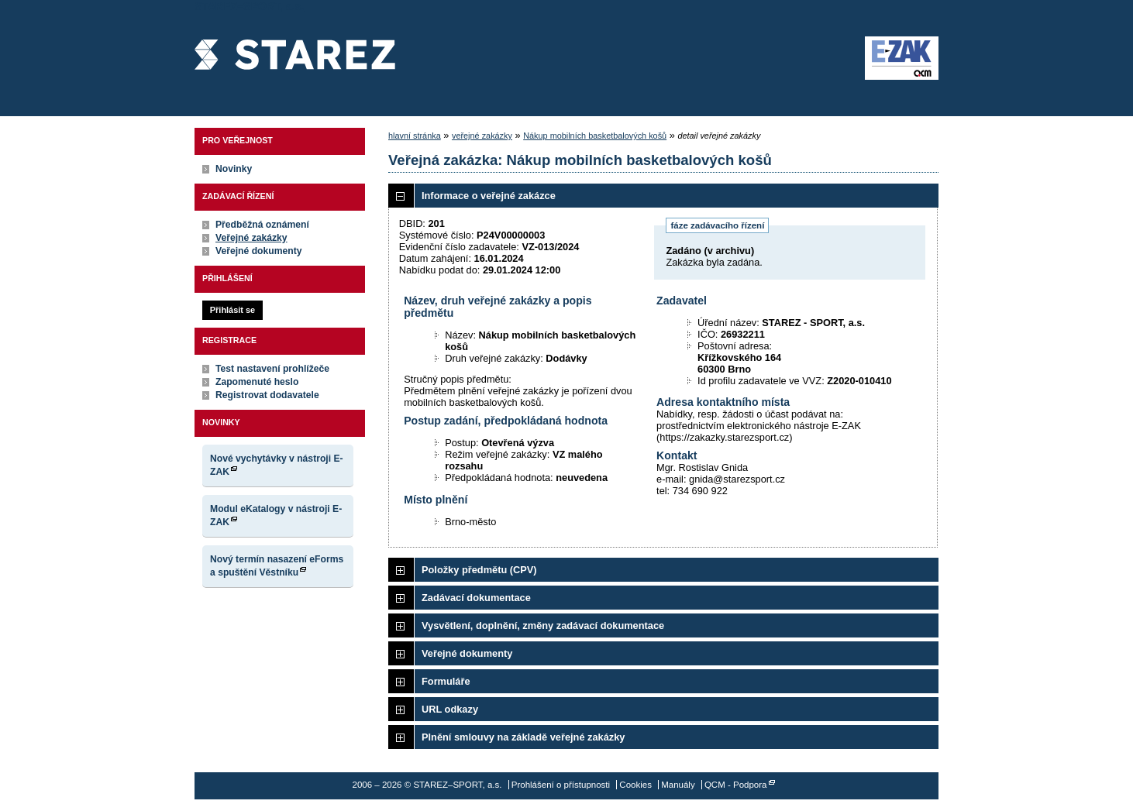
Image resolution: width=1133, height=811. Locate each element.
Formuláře (446, 681)
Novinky (233, 168)
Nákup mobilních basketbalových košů (594, 135)
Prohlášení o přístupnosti (560, 784)
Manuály (678, 784)
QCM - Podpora (735, 784)
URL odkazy (450, 709)
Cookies (635, 784)
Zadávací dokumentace (476, 597)
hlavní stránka (414, 135)
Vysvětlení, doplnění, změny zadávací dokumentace (543, 625)
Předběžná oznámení (262, 224)
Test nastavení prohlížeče (272, 368)
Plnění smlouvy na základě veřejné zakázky (523, 737)
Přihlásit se (232, 309)
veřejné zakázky (482, 135)
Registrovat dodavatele (267, 395)
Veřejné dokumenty (258, 251)
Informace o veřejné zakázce (489, 195)
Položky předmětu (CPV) (479, 570)
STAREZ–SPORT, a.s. (295, 58)
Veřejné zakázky (251, 237)
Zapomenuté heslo (256, 381)
